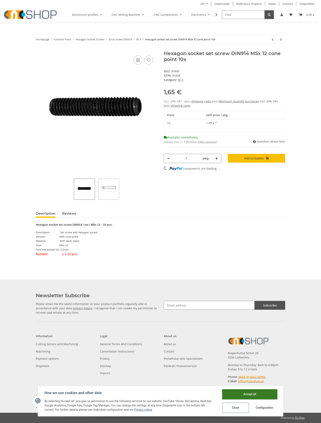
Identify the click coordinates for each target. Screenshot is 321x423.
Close (235, 407)
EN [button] (203, 4)
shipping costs (201, 101)
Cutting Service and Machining (57, 344)
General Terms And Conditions (121, 344)
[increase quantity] (216, 158)
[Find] (243, 14)
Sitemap (105, 366)
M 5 (180, 80)
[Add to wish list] (148, 60)
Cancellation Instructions (117, 351)
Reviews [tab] (69, 213)
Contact (288, 4)
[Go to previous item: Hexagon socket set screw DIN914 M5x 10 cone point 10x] (272, 39)
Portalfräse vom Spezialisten (183, 359)
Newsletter (307, 4)
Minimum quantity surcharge (239, 101)
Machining (43, 351)
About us (170, 344)
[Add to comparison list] (137, 60)
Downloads (222, 4)
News (272, 4)
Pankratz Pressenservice (180, 366)
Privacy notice (143, 409)
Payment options (47, 359)
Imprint (105, 373)
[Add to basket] (256, 158)
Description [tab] (45, 213)
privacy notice (82, 308)
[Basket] (307, 15)
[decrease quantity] (168, 158)
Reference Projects (249, 4)
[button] (281, 15)
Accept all (249, 394)
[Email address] (209, 305)
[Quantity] (186, 158)
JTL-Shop (300, 418)
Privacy (105, 359)
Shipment (42, 366)
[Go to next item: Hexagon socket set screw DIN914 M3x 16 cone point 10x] (281, 39)
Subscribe (270, 305)
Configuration (264, 407)
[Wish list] (291, 15)
